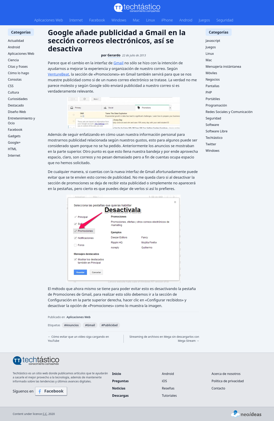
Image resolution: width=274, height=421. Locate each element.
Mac (136, 20)
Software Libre (216, 131)
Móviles (211, 73)
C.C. (45, 414)
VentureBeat (58, 74)
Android (185, 20)
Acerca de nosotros (226, 373)
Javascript (213, 40)
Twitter (211, 144)
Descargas (120, 395)
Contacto (218, 388)
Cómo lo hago (18, 73)
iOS (164, 381)
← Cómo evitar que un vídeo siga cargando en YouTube (78, 339)
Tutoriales (169, 395)
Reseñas (168, 388)
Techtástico (214, 137)
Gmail (118, 62)
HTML (12, 149)
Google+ (14, 142)
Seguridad (224, 20)
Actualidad (16, 40)
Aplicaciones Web (48, 20)
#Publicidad (109, 325)
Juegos (204, 20)
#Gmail (90, 325)
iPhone (167, 20)
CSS (11, 86)
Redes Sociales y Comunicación (229, 112)
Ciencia (13, 60)
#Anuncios (71, 325)
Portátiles (213, 99)
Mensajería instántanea (223, 66)
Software (212, 124)
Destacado (16, 105)
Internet (76, 20)
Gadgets (14, 136)
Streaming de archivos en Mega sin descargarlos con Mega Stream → (164, 339)
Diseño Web (17, 112)
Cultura (13, 92)
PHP (209, 92)
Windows (118, 20)
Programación (216, 105)
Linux (150, 20)
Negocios (213, 79)
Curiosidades (18, 99)
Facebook (97, 20)
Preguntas (120, 381)
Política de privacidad (228, 381)
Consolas (15, 79)
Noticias (118, 388)
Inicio (116, 373)
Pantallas (212, 86)
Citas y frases (18, 66)
